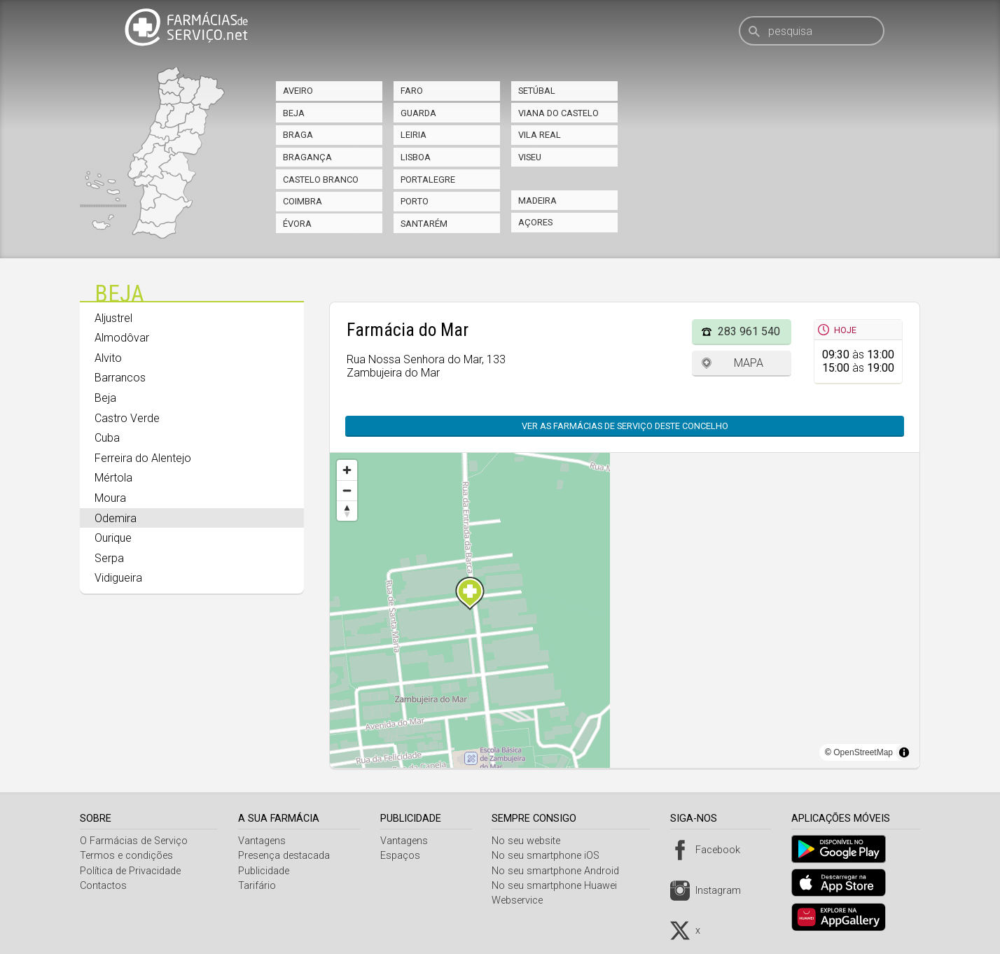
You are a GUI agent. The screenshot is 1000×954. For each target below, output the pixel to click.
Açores (535, 222)
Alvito (108, 358)
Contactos (103, 886)
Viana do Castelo (558, 113)
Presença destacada (286, 856)
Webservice (522, 900)
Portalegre (428, 179)
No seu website (531, 841)
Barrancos (120, 377)
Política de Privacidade (130, 871)
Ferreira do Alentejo (143, 458)
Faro (412, 90)
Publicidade (265, 871)
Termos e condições (126, 856)
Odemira (116, 518)
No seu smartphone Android (561, 871)
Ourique (113, 538)
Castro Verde (127, 418)
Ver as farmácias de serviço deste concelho (625, 426)
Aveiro (298, 90)
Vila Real (539, 134)
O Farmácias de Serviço (134, 841)
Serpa (109, 558)
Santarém (424, 223)
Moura (110, 498)
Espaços (404, 856)
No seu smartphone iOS (551, 856)
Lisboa (416, 157)
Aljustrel (113, 318)
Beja (294, 113)
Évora (297, 223)
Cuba (107, 437)
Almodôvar (122, 337)
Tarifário (259, 886)
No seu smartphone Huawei (560, 886)
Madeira (537, 200)
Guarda (418, 113)
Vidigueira (118, 577)
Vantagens (264, 841)
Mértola (113, 477)
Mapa (748, 363)
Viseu (529, 157)
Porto (415, 201)
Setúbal (536, 90)
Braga (298, 134)
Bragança (307, 157)
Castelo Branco (321, 179)
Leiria (413, 134)
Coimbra (302, 201)
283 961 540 (749, 331)
